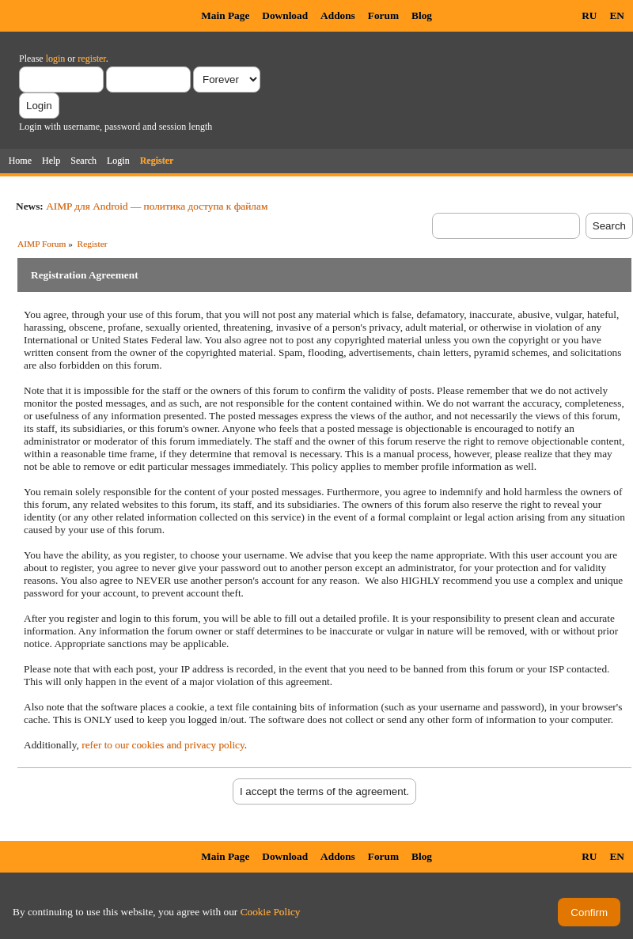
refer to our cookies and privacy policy (162, 745)
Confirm (589, 912)
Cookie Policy (271, 912)
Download (285, 15)
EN (616, 15)
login (56, 58)
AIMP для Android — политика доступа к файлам (156, 206)
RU (589, 15)
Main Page (225, 15)
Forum (383, 15)
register (91, 58)
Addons (337, 15)
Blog (421, 15)
